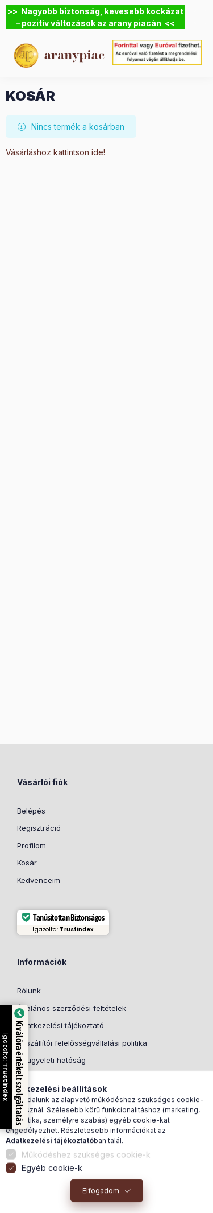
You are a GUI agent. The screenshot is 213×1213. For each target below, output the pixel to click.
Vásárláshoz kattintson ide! (55, 152)
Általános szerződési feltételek (71, 1008)
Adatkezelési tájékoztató (60, 1025)
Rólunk (29, 990)
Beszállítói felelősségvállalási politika (82, 1042)
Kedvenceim (38, 880)
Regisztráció (39, 827)
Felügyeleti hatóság (51, 1060)
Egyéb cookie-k (52, 1181)
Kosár (27, 862)
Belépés (31, 810)
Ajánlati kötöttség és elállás (65, 1077)
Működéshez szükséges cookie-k (86, 1167)
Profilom (31, 845)
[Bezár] (200, 17)
